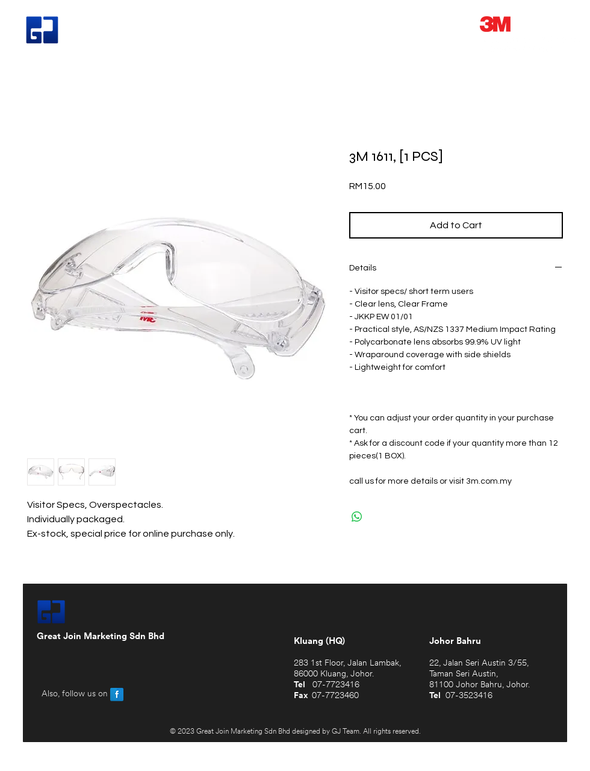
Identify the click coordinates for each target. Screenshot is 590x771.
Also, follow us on (75, 694)
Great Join (107, 31)
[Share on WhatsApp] (357, 517)
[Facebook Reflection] (116, 694)
